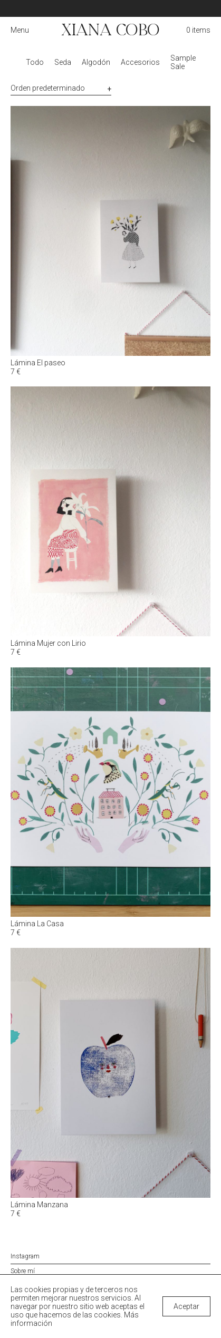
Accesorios (140, 62)
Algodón (96, 62)
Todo (35, 62)
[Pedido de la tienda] (61, 88)
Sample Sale (183, 62)
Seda (62, 62)
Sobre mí (23, 1271)
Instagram (25, 1256)
